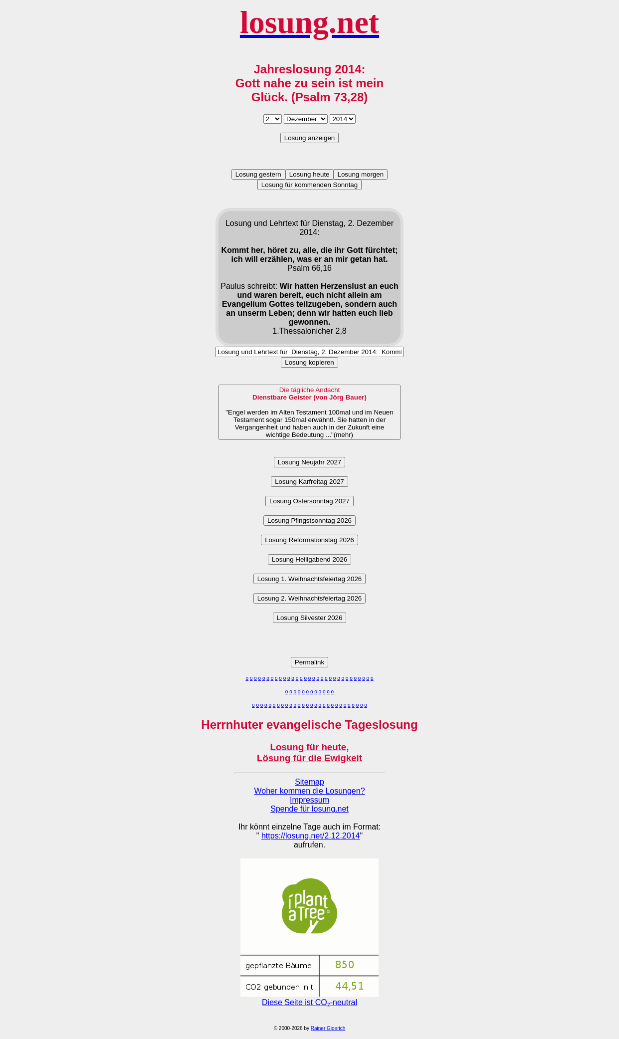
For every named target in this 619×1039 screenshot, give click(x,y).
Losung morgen (361, 174)
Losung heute (309, 174)
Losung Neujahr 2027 (309, 462)
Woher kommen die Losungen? (309, 791)
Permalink (309, 662)
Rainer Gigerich (328, 1028)
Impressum (309, 800)
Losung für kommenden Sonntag (309, 185)
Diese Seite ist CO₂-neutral (309, 998)
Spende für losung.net (309, 809)
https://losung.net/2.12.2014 (310, 835)
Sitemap (309, 782)
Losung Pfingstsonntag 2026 (309, 520)
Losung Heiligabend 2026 (309, 559)
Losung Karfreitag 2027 (309, 481)
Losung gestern (258, 174)
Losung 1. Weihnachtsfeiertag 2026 (309, 579)
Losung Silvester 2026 (310, 618)
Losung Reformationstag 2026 (309, 540)
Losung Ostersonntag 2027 (309, 501)
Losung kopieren (309, 362)
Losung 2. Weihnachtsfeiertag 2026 (309, 598)
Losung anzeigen (309, 138)
